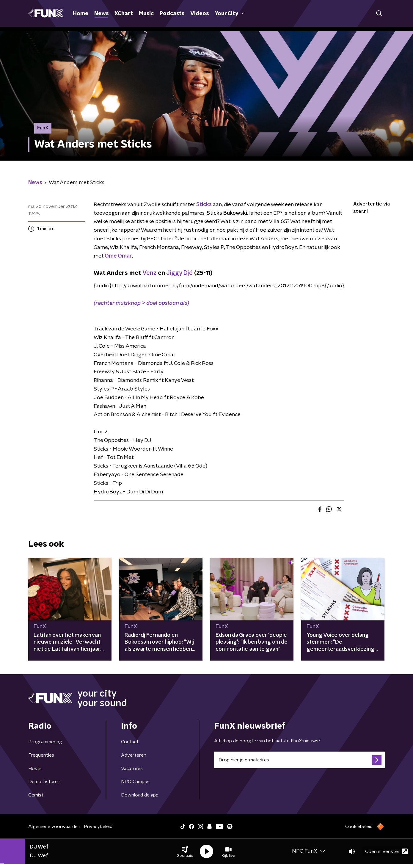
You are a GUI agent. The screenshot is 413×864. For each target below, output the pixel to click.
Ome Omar (118, 256)
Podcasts (172, 13)
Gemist (35, 795)
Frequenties (41, 755)
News (101, 13)
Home (80, 13)
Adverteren (133, 755)
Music (146, 13)
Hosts (35, 768)
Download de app (139, 795)
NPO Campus (135, 781)
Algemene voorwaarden (54, 826)
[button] (184, 851)
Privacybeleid (98, 826)
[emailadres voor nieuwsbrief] (299, 760)
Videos (199, 13)
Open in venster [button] (386, 851)
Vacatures (132, 768)
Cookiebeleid (359, 826)
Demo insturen (44, 781)
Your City (229, 13)
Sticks (204, 204)
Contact (130, 741)
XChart (123, 13)
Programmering (45, 741)
